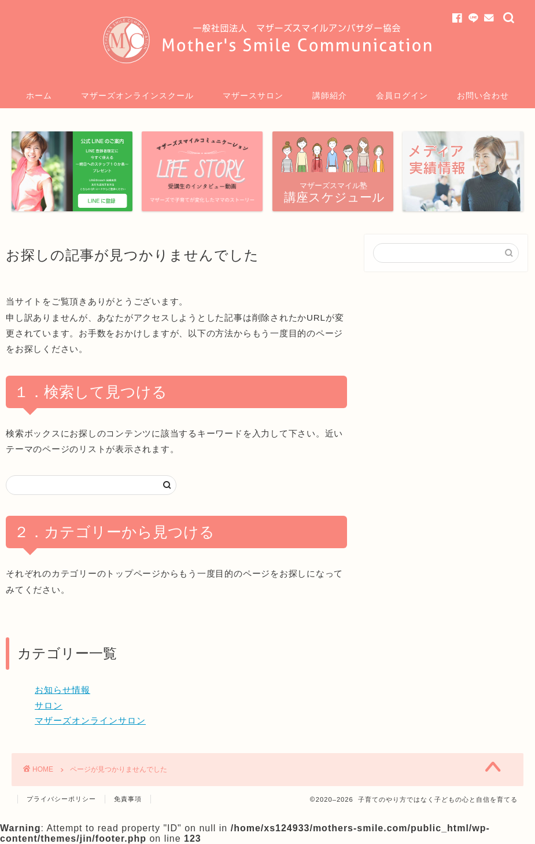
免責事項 (128, 798)
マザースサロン (253, 95)
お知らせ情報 (62, 690)
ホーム (39, 95)
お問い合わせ (483, 95)
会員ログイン (402, 95)
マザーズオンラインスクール (137, 95)
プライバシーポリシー (61, 798)
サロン (48, 705)
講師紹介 (329, 95)
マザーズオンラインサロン (90, 720)
